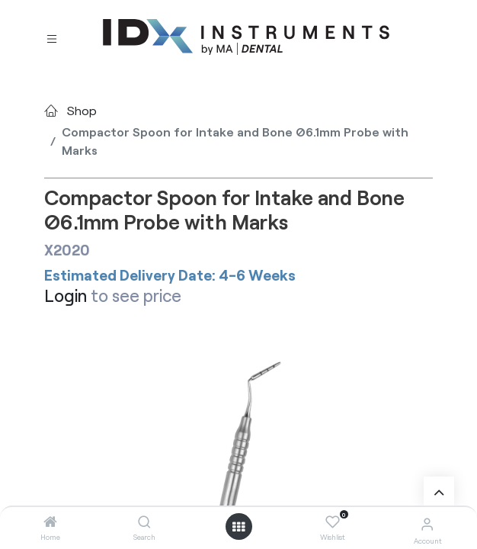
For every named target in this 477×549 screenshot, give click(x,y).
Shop (82, 110)
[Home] (50, 522)
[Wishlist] (332, 522)
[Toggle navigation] (51, 37)
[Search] (144, 522)
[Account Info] (427, 523)
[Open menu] (238, 527)
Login (65, 295)
